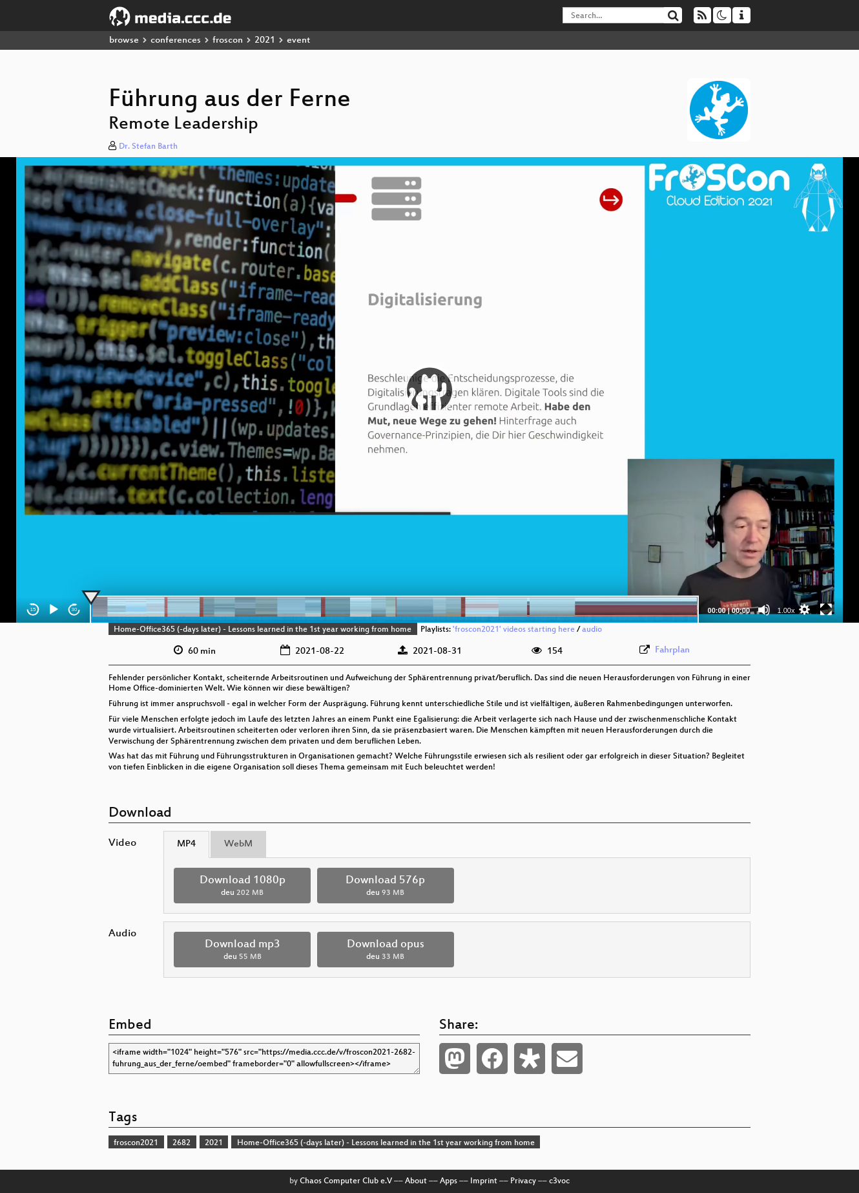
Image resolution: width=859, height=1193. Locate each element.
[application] (429, 390)
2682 (181, 1143)
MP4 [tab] (186, 844)
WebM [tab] (238, 844)
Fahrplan (672, 650)
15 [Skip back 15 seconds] (33, 609)
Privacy (523, 1181)
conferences (175, 40)
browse (124, 40)
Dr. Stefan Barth (148, 146)
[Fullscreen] (826, 609)
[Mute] (764, 609)
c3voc (559, 1181)
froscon (227, 40)
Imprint (483, 1181)
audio (592, 629)
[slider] (394, 610)
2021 (264, 40)
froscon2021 (136, 1143)
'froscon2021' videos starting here (514, 629)
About (416, 1181)
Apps (448, 1181)
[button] (429, 390)
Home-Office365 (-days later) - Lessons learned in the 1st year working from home (262, 629)
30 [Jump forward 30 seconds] (75, 609)
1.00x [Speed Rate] (786, 610)
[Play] (53, 609)
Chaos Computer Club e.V (346, 1181)
